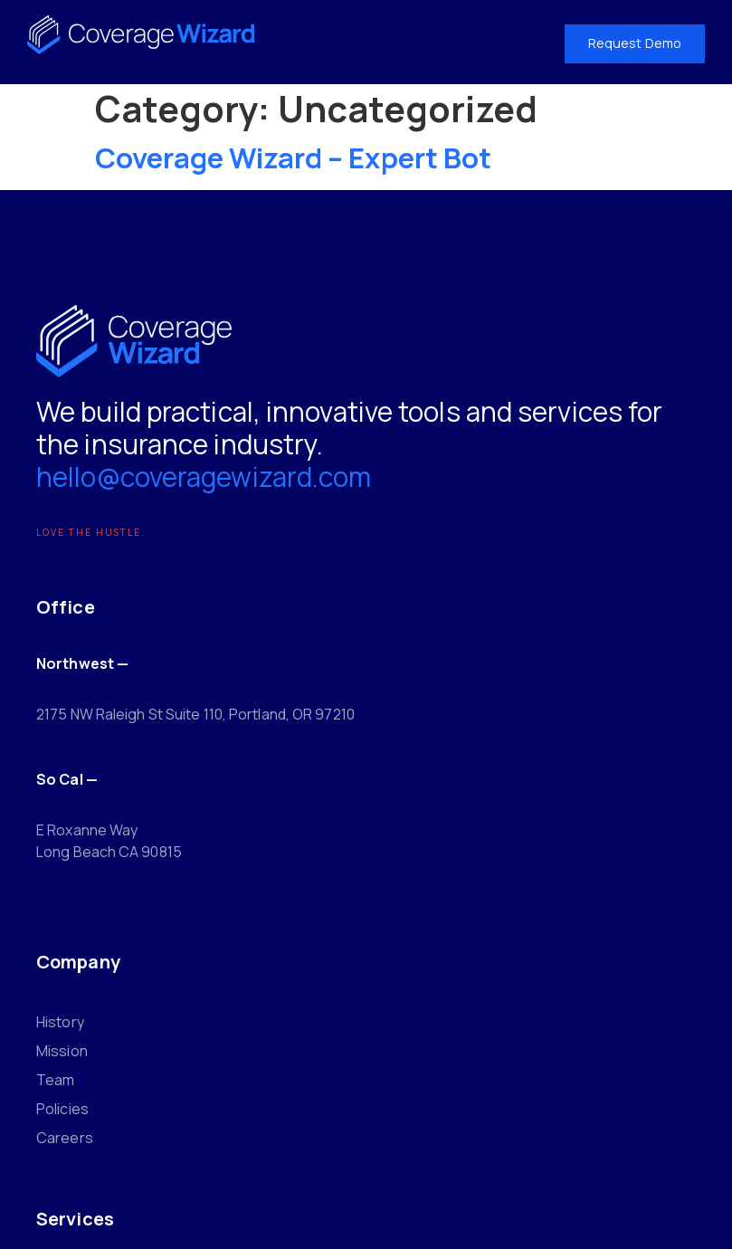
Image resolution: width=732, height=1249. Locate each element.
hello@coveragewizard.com (212, 487)
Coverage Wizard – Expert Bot (293, 157)
